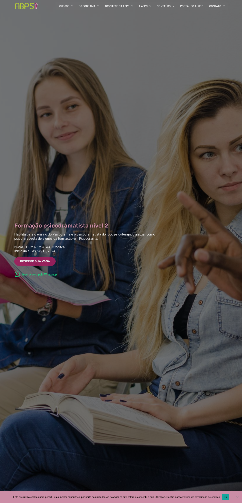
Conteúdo (165, 6)
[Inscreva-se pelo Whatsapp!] (17, 274)
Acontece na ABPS (119, 6)
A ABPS (145, 6)
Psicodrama (89, 6)
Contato (217, 6)
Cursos (66, 6)
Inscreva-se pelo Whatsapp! (40, 274)
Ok (225, 497)
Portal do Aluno (192, 6)
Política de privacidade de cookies (201, 497)
